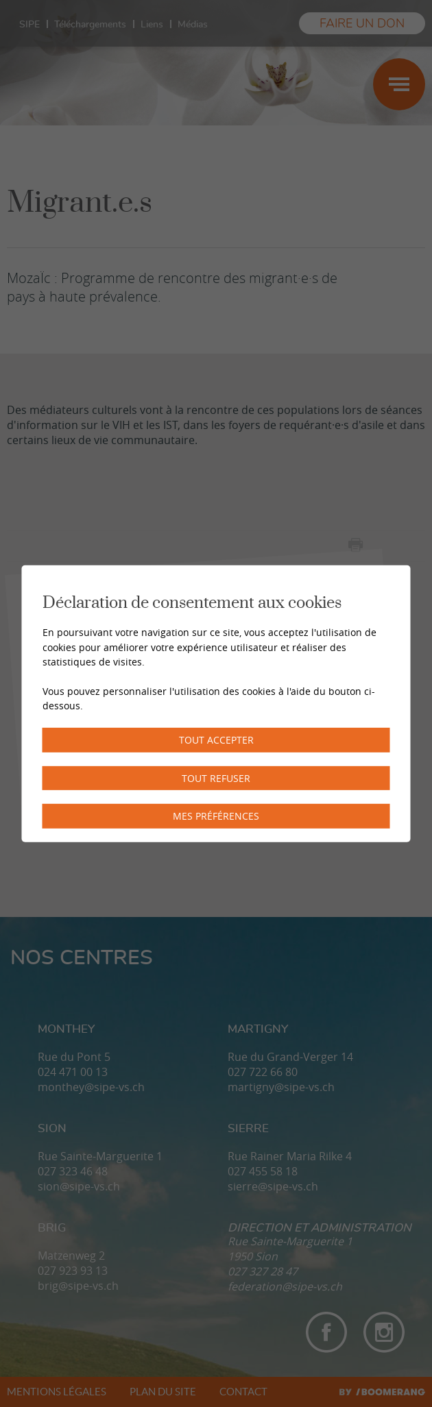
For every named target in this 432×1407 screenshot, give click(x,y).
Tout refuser (216, 777)
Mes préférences (216, 815)
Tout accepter (216, 739)
